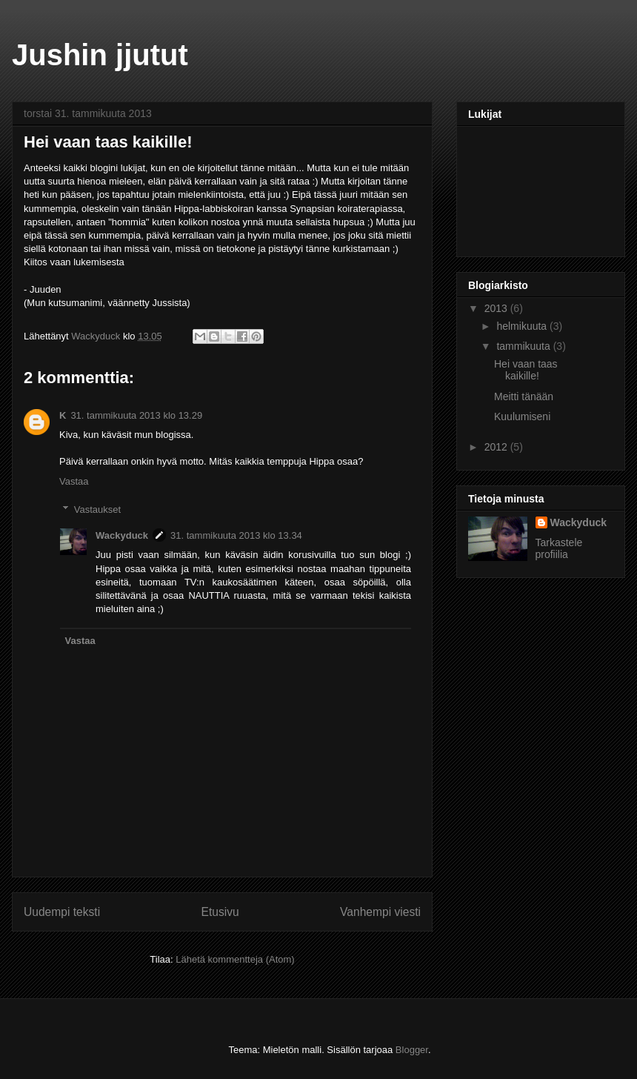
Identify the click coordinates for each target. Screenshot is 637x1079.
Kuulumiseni (522, 416)
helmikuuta (523, 326)
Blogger (412, 1049)
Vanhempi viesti (380, 912)
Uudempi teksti (62, 912)
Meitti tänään (523, 396)
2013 (497, 308)
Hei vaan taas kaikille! (526, 370)
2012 (497, 447)
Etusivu (220, 912)
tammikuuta (524, 346)
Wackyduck (122, 535)
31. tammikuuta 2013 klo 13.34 (236, 535)
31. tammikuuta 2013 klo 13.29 (136, 415)
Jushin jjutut (100, 55)
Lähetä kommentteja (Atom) (235, 959)
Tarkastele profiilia (559, 548)
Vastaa (74, 481)
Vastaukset (97, 509)
